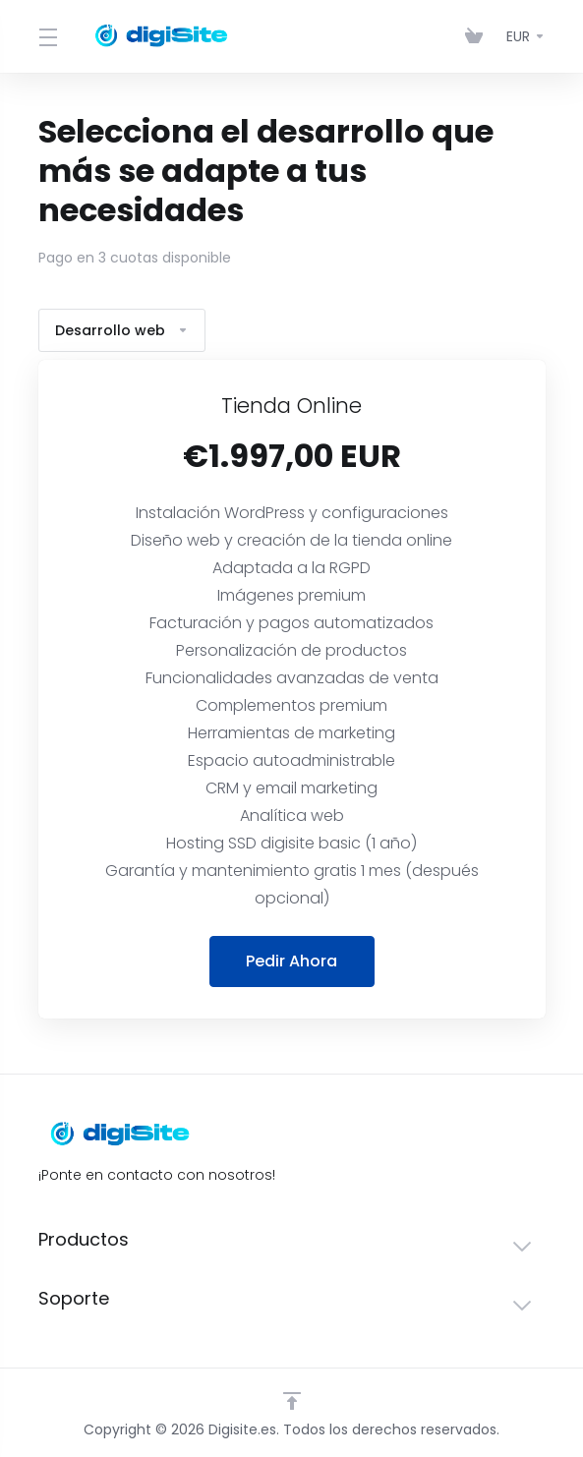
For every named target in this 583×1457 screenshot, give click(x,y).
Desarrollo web (122, 330)
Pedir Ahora (291, 961)
